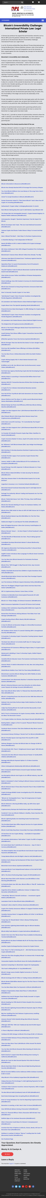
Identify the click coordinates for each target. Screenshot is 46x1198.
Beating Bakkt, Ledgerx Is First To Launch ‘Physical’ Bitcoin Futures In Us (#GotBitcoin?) (22, 724)
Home (25, 1170)
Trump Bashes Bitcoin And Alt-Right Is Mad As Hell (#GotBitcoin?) (21, 856)
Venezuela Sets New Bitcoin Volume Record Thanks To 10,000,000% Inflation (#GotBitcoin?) (21, 756)
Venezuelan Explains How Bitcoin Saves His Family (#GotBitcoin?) (21, 961)
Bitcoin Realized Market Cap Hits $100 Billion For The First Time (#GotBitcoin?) (20, 517)
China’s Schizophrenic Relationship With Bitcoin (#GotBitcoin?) (20, 766)
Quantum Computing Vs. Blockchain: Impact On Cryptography (20, 965)
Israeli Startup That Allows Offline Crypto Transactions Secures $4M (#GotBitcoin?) (21, 334)
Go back (7, 1154)
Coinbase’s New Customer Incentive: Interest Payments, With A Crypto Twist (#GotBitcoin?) (22, 1088)
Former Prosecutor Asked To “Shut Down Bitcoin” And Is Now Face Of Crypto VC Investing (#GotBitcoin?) (22, 202)
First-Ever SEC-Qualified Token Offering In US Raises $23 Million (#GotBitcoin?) (20, 349)
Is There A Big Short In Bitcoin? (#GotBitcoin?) (15, 1030)
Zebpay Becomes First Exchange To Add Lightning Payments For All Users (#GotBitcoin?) (21, 1082)
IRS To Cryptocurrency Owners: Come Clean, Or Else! (17, 591)
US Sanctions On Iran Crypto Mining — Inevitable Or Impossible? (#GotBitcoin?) (20, 835)
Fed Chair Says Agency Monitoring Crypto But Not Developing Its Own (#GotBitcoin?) (22, 372)
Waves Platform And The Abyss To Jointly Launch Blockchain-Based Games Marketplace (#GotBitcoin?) (21, 400)
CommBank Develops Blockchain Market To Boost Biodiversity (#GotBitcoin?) (20, 543)
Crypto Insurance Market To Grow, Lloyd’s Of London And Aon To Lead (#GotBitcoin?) (22, 440)
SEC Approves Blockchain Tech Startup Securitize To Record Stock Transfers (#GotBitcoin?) (21, 549)
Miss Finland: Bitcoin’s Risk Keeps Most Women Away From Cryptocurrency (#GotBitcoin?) (19, 417)
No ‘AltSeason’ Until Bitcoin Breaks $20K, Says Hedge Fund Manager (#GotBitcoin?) (21, 446)
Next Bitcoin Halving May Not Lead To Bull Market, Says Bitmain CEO (22, 210)
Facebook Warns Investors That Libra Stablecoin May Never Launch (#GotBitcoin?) (21, 730)
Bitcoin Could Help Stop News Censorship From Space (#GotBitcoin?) (22, 830)
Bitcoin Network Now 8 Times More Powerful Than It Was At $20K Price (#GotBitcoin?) (22, 788)
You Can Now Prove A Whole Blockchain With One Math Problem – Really (21, 355)
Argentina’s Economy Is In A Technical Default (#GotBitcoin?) (20, 484)
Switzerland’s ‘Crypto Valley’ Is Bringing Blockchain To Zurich (20, 206)
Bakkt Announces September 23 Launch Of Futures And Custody (20, 604)
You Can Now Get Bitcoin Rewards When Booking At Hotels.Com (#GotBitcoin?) (20, 1050)
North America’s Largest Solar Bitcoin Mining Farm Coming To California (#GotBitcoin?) (20, 1056)
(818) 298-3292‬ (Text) (29, 8)
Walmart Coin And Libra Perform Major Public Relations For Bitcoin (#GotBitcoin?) (21, 703)
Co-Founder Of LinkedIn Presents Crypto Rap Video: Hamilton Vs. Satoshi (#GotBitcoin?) (21, 434)
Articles (17, 1179)
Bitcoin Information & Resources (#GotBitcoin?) (15, 184)
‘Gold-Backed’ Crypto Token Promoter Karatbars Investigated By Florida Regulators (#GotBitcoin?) (20, 297)
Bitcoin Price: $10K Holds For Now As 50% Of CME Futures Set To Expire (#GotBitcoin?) (23, 511)
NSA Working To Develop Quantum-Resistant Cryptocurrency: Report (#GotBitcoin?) (22, 451)
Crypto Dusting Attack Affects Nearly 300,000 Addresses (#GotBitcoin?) (18, 620)
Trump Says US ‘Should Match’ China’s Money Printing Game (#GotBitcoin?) (19, 921)
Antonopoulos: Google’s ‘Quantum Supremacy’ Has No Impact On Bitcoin (21, 220)
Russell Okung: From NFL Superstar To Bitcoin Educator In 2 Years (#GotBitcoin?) (21, 468)
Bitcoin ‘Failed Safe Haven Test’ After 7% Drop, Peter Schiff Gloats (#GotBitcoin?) (21, 500)
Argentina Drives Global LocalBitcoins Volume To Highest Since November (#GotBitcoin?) (20, 891)
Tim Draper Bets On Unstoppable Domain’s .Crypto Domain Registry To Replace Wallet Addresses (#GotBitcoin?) (22, 214)
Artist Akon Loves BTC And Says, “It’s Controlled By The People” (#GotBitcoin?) (20, 423)
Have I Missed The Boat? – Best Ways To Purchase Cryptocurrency (21, 236)
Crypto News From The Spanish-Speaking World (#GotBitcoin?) (20, 305)
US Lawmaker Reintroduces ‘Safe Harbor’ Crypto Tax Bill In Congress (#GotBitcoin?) (22, 840)
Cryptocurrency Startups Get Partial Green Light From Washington (21, 809)
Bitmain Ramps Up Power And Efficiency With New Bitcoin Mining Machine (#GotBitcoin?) (21, 406)
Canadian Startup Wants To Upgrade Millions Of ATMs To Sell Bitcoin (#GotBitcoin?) (22, 915)
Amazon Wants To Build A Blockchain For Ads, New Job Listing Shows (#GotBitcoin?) (22, 666)
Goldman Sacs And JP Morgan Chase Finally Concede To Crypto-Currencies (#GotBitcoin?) (20, 998)
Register (26, 1179)
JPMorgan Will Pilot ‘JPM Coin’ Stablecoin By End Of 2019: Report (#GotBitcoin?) (21, 1026)
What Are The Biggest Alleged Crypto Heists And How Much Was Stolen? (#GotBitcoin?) (21, 587)
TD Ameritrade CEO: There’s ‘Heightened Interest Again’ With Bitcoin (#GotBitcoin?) (22, 750)
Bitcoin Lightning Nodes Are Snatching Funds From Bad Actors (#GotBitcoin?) (20, 820)
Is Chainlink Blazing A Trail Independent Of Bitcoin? (17, 240)
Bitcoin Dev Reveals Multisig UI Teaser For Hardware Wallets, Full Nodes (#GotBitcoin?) (21, 506)
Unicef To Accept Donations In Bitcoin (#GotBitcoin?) (17, 197)
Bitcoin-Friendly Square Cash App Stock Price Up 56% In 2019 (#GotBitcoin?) (19, 739)
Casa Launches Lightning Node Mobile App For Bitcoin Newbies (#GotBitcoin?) (20, 927)
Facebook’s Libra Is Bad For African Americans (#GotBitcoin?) (19, 905)
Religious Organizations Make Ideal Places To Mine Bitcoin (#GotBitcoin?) (19, 992)
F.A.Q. (16, 1177)
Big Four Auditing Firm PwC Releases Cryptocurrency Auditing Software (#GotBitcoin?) (20, 1014)
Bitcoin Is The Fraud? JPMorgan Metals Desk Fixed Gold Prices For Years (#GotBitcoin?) (21, 329)
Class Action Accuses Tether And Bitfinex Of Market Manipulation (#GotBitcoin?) (21, 276)
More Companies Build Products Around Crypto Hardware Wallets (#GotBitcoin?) (21, 771)
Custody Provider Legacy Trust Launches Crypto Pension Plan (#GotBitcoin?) (19, 457)
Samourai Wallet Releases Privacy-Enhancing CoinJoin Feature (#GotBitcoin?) (20, 1039)
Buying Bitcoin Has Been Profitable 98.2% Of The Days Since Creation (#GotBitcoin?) (22, 942)
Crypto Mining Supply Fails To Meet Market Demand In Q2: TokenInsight (19, 361)
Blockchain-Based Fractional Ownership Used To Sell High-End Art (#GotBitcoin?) (21, 489)
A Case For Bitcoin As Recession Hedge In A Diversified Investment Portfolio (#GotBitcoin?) (21, 626)
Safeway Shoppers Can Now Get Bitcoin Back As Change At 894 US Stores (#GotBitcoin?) (21, 744)
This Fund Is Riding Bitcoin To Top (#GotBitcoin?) (16, 969)
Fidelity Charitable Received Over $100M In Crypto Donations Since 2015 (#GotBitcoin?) (21, 572)
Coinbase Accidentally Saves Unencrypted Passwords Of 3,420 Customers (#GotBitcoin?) (20, 596)
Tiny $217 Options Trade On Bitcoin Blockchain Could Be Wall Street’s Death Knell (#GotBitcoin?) (22, 271)
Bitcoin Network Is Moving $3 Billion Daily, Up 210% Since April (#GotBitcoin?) (20, 805)
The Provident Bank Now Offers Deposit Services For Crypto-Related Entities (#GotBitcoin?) (21, 825)
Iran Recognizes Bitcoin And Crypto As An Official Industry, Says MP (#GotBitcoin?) (21, 776)
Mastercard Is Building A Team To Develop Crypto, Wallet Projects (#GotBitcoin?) (21, 654)
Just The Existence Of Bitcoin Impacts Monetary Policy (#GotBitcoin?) (22, 582)
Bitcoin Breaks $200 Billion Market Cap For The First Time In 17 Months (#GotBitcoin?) (22, 983)
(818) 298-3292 (28, 7)
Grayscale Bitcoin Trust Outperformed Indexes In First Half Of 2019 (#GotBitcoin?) (21, 870)
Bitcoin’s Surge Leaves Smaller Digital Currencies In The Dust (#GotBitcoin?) (19, 973)
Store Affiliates (27, 1173)
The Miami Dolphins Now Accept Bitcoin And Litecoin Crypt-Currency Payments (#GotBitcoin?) (22, 852)
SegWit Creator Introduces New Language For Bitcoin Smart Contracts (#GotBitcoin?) (22, 555)
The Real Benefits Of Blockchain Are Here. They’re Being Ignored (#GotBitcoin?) (20, 538)
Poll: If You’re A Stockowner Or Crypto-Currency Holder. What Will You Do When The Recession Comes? (22, 715)
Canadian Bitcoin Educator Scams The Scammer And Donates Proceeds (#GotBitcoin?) (22, 660)
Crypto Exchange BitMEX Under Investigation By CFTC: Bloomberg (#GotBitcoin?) (21, 793)
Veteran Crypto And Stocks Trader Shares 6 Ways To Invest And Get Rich (21, 231)
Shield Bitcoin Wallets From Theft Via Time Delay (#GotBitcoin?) (20, 670)
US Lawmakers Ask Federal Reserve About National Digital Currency (21, 302)
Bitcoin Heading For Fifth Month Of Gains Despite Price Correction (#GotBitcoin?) (21, 1003)
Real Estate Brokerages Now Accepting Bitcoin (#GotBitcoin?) (20, 1096)
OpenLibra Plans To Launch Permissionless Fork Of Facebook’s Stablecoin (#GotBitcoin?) (20, 265)
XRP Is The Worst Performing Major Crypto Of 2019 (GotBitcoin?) (20, 875)
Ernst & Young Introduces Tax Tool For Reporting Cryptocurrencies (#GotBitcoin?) (21, 1101)
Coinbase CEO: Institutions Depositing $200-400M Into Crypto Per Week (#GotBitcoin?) (21, 609)
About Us (18, 1172)
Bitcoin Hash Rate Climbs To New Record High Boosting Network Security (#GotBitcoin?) (20, 1067)
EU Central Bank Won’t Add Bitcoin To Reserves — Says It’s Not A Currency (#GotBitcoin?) (21, 846)
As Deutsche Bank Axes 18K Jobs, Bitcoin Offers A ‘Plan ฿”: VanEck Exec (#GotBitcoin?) (23, 885)
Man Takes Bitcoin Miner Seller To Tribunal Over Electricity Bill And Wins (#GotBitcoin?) (21, 692)
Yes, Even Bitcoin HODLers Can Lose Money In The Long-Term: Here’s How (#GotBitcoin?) (22, 192)
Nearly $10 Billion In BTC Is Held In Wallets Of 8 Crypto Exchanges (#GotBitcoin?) (21, 244)
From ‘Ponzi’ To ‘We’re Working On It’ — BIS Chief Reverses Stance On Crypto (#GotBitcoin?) (22, 951)
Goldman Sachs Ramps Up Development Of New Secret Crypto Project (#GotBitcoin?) (22, 861)
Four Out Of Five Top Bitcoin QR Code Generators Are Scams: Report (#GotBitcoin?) (22, 395)
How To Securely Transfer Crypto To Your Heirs (15, 292)
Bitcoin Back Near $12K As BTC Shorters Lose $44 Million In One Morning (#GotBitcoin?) (20, 880)
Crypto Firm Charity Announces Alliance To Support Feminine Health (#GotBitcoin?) (22, 910)
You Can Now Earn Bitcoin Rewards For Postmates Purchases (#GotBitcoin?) (19, 560)
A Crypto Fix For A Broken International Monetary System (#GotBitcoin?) (18, 389)
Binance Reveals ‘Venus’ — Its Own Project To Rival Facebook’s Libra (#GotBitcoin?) (22, 532)
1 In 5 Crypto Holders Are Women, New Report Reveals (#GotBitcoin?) (22, 719)
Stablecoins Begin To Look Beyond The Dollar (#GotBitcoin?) (19, 522)
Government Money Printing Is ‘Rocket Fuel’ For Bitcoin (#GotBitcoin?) (22, 734)
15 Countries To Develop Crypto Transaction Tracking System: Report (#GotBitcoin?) (22, 637)
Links (16, 1175)
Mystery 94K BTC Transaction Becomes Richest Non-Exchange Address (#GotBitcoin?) (22, 383)
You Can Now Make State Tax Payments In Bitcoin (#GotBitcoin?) (21, 987)
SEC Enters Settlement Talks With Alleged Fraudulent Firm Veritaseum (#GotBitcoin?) (22, 250)
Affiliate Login (26, 1176)
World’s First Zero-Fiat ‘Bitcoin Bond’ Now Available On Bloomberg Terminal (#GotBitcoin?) (21, 936)
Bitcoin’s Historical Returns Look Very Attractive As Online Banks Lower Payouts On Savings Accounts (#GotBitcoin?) (21, 686)
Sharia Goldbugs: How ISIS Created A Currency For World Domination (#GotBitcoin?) (22, 282)
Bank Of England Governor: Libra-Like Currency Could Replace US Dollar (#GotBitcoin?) (21, 526)
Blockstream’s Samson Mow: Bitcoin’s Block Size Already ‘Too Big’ (21, 255)
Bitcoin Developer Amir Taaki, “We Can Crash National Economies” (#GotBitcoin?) (21, 226)
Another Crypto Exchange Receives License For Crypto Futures (20, 946)
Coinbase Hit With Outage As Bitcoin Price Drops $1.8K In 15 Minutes (22, 1034)
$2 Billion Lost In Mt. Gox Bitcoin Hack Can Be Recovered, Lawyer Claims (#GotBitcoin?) (21, 366)
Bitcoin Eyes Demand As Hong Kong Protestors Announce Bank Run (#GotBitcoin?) (21, 288)
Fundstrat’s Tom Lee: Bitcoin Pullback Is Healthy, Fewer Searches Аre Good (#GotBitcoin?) (22, 814)
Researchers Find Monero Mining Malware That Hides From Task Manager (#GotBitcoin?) (20, 615)
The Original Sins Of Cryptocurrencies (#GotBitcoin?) (17, 324)
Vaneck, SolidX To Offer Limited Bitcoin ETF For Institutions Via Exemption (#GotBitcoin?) (20, 463)
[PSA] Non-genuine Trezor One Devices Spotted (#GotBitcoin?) (20, 339)
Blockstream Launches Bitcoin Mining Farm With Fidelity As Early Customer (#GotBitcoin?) (21, 675)
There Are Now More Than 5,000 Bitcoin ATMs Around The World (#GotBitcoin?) (21, 1044)
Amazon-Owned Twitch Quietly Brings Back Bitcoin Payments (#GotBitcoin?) (20, 1020)
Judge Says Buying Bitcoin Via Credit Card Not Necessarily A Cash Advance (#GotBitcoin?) (21, 709)
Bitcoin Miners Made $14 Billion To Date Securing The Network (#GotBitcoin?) (20, 474)
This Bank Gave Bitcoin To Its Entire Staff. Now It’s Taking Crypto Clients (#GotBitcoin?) (20, 643)
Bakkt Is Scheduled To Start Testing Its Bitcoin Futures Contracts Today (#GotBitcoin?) (22, 782)
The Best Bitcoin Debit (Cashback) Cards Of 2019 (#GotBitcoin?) (20, 1092)
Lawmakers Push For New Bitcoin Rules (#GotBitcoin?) (17, 901)
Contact (17, 1181)
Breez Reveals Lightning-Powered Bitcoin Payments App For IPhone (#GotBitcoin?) (21, 1009)
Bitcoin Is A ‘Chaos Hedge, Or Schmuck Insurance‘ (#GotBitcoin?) (21, 601)
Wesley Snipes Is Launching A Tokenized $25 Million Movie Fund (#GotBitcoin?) (20, 378)
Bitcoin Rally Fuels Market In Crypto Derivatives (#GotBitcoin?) (20, 931)
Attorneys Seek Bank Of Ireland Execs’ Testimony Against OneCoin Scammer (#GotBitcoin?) (21, 259)
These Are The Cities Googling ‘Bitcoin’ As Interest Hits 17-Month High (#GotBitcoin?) (22, 957)
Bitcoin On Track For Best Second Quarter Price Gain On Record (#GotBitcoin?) (20, 1061)
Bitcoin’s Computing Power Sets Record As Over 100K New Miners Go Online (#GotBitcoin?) (22, 698)
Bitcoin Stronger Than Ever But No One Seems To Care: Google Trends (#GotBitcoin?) (22, 344)
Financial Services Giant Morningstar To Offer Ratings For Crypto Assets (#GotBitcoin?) (22, 310)
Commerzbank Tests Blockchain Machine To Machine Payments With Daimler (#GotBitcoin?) (22, 681)
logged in (11, 1164)
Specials (17, 1170)
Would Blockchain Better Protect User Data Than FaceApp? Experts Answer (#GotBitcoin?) (21, 577)
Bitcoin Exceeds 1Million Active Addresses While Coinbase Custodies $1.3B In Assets (22, 1073)
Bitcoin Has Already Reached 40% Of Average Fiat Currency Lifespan (22, 188)
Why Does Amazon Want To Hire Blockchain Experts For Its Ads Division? (20, 479)
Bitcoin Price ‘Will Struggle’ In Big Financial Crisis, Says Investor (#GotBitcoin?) (20, 566)
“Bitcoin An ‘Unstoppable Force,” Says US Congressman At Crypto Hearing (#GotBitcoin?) (21, 799)
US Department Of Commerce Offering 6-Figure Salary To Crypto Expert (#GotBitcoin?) (22, 649)
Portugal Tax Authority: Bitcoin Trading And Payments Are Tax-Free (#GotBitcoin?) (21, 494)
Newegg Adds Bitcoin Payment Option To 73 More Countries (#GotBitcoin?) (19, 761)
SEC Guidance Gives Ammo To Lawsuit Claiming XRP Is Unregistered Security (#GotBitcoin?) (22, 632)
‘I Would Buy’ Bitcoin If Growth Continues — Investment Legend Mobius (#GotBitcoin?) (20, 897)
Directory (18, 1174)
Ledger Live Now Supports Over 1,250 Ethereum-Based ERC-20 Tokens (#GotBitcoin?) (22, 412)
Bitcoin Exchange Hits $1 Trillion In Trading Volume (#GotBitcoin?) (21, 978)
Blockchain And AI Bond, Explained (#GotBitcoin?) (16, 866)
